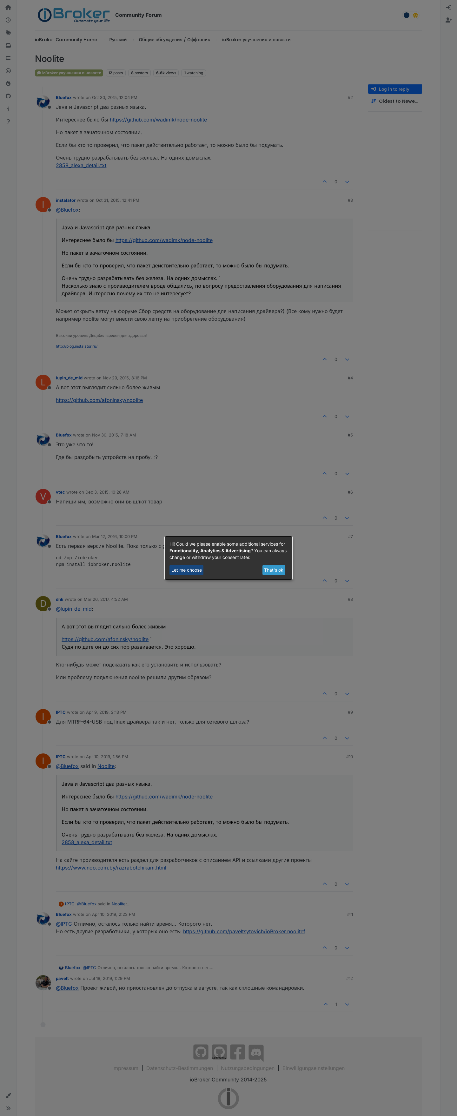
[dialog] (228, 558)
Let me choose (186, 570)
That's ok (273, 570)
